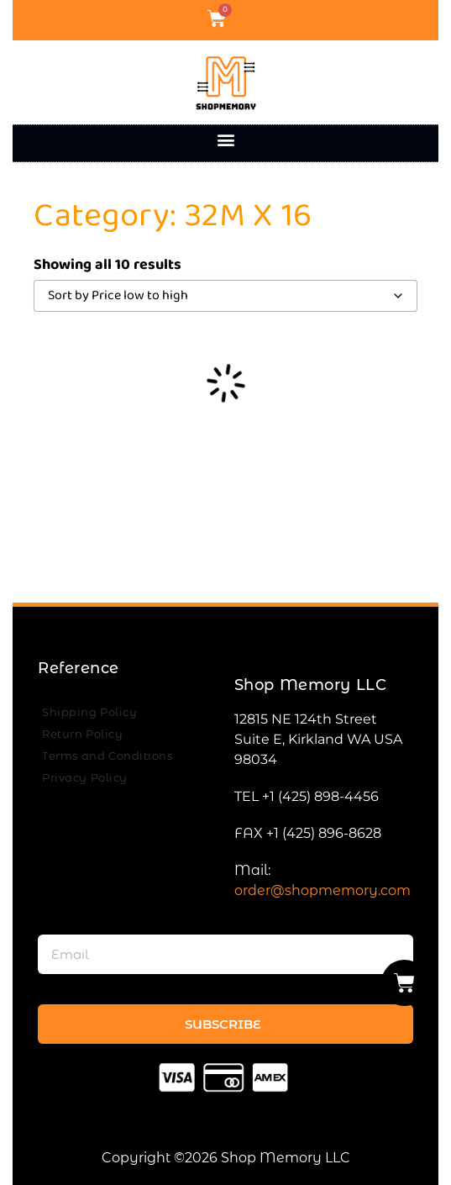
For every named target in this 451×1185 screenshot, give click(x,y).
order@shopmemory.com (322, 890)
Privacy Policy (85, 777)
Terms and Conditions (107, 755)
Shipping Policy (89, 712)
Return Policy (82, 733)
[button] (225, 139)
